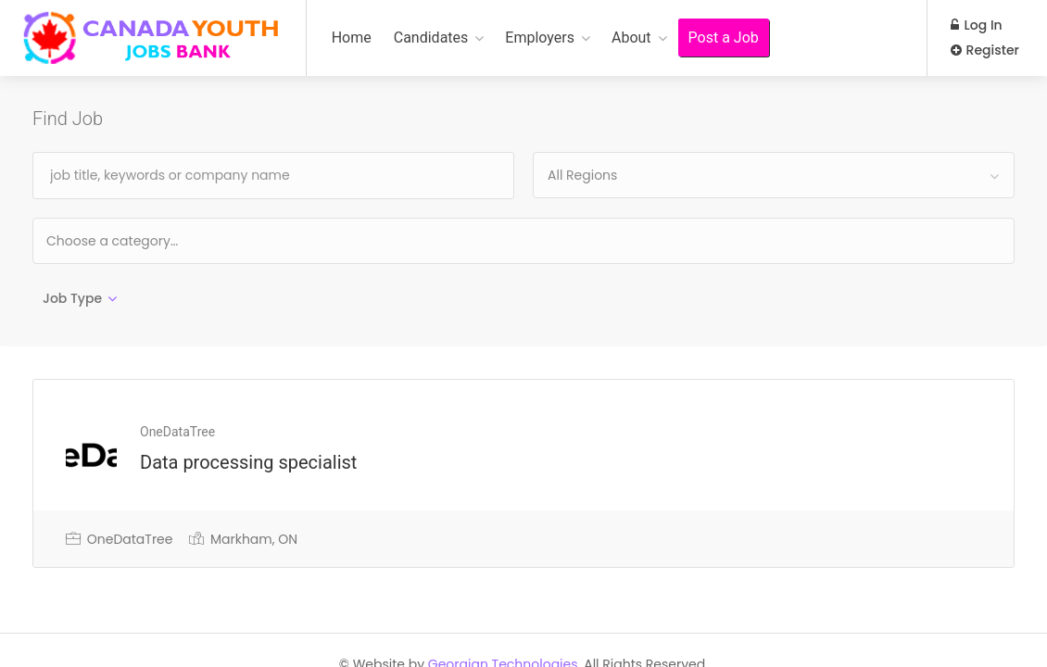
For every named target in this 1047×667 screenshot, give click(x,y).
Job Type (72, 298)
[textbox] (172, 240)
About (631, 37)
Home (352, 37)
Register (985, 50)
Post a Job (723, 37)
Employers (539, 37)
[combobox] (774, 175)
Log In (977, 25)
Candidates (431, 37)
